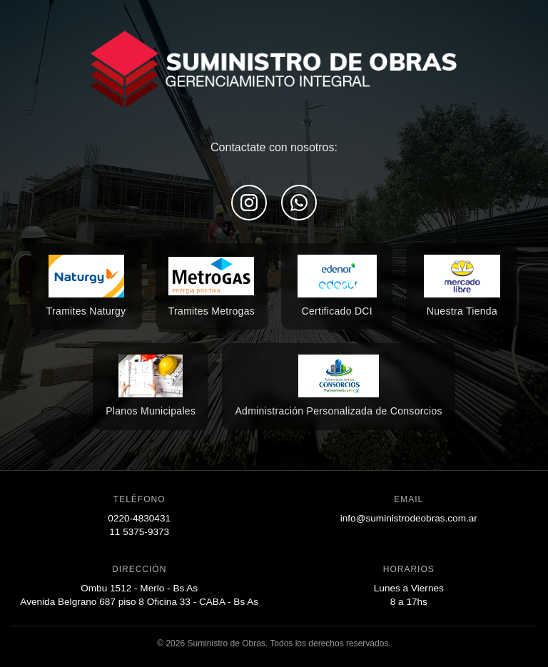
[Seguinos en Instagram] (249, 202)
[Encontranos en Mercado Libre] (86, 286)
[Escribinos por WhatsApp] (299, 202)
